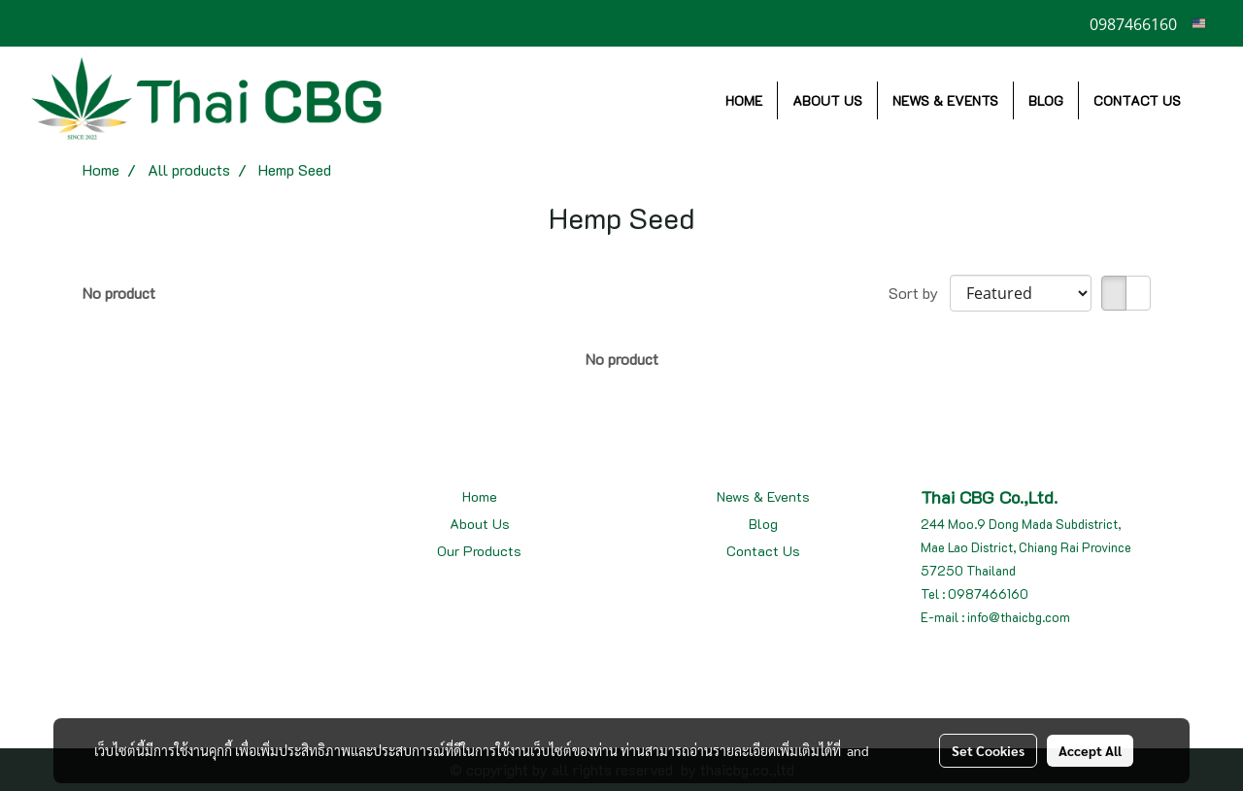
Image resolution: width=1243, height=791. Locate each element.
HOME (743, 100)
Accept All (1090, 750)
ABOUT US (827, 100)
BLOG (1045, 100)
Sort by (919, 292)
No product (119, 292)
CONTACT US (1137, 100)
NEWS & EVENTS (945, 100)
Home (479, 496)
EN (1207, 22)
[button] (1213, 100)
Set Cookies (988, 750)
